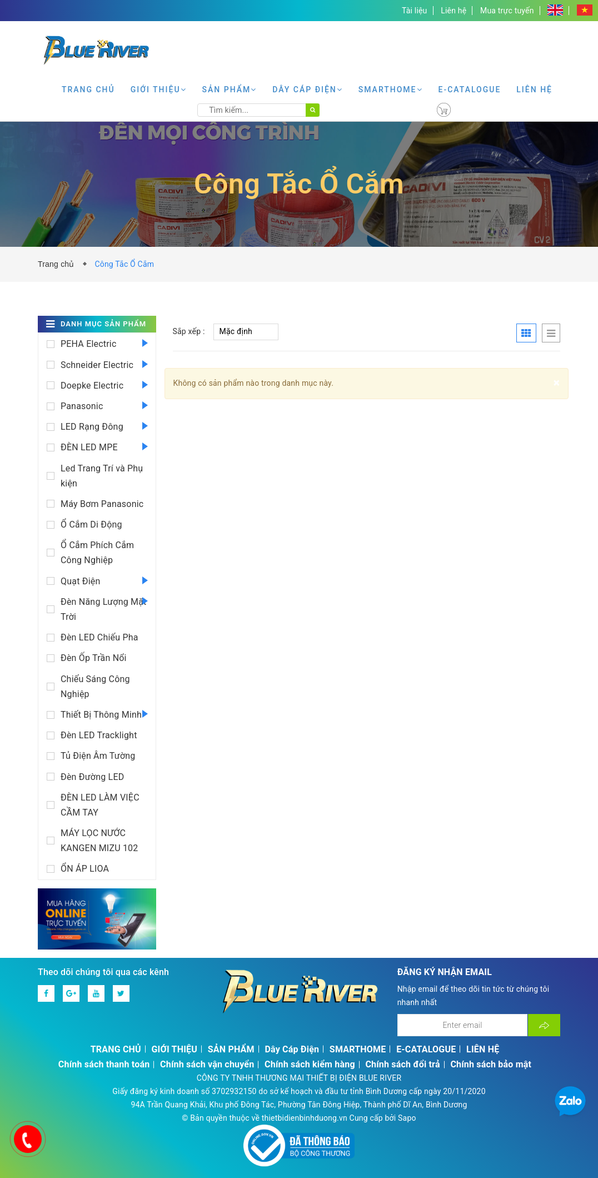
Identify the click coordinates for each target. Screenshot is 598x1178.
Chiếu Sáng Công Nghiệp (95, 686)
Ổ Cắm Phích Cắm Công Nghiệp (97, 552)
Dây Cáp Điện (307, 89)
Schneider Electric (97, 365)
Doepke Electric (92, 385)
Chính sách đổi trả (402, 1064)
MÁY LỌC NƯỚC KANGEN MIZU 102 (99, 840)
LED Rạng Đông (92, 426)
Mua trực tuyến (507, 10)
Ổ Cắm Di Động (91, 524)
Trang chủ (58, 264)
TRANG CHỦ (88, 89)
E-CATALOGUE (469, 89)
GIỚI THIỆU (159, 89)
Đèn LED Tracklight (99, 735)
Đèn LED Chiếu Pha (99, 637)
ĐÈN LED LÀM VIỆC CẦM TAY (100, 805)
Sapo (407, 1118)
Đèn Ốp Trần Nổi (94, 658)
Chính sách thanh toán (104, 1064)
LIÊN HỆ (534, 89)
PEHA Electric (89, 344)
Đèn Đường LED (92, 777)
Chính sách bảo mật (490, 1064)
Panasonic (82, 406)
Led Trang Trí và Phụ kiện (102, 476)
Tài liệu (414, 10)
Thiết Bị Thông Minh (101, 714)
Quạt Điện (80, 581)
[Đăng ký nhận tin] (544, 1025)
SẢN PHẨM (229, 89)
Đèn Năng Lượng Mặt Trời (104, 609)
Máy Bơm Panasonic (102, 504)
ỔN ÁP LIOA (85, 868)
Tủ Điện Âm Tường (98, 755)
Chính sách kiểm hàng (310, 1064)
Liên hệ (453, 10)
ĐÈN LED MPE (89, 447)
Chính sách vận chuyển (207, 1064)
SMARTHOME (390, 89)
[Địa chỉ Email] (462, 1025)
